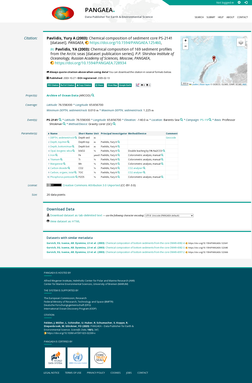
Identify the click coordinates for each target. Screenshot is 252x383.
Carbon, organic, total (62, 172)
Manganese (56, 163)
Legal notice (51, 372)
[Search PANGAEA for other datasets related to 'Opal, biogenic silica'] (73, 151)
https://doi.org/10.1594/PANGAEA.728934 (90, 62)
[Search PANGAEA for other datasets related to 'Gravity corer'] (114, 124)
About (230, 17)
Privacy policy (96, 372)
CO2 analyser (135, 168)
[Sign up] (239, 2)
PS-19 (204, 120)
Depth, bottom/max (60, 146)
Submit (211, 17)
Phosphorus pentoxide (62, 177)
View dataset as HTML (65, 221)
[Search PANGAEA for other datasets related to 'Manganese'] (64, 164)
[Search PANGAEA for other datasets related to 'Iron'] (56, 155)
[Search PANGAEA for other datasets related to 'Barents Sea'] (181, 119)
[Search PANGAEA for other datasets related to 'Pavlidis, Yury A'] (118, 142)
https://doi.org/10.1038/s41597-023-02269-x (71, 333)
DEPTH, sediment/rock (62, 137)
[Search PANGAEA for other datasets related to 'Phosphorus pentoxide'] (76, 177)
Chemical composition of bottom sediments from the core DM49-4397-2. (116, 252)
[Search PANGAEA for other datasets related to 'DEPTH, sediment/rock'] (76, 137)
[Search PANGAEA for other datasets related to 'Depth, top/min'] (68, 142)
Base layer (205, 84)
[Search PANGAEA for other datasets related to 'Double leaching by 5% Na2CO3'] (164, 151)
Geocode (171, 137)
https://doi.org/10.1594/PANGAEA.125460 (125, 42)
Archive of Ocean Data (62, 95)
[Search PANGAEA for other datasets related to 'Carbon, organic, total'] (75, 172)
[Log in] (245, 2)
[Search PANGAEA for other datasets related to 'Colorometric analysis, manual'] (162, 155)
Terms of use (73, 372)
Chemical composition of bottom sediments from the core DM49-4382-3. (116, 247)
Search (199, 17)
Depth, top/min (58, 142)
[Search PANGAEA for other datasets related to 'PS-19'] (210, 119)
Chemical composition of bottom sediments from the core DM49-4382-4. (116, 243)
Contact (242, 17)
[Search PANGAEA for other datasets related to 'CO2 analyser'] (144, 168)
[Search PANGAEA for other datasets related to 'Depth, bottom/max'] (73, 146)
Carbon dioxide (58, 168)
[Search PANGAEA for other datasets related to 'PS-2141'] (60, 119)
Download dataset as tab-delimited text (76, 215)
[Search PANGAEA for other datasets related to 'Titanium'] (61, 159)
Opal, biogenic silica (61, 150)
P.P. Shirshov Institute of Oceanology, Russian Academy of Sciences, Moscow (112, 56)
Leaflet (193, 84)
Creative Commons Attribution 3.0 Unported (91, 185)
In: (52, 49)
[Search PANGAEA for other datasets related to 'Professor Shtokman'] (64, 124)
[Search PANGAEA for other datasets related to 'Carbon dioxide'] (69, 168)
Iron (52, 155)
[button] (214, 59)
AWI (244, 84)
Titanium (55, 159)
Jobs (129, 372)
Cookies (115, 372)
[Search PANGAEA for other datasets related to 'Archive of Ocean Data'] (92, 95)
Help (221, 17)
